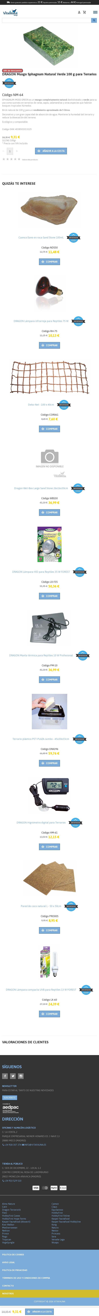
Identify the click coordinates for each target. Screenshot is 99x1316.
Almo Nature (8, 1204)
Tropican (6, 1239)
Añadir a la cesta (50, 150)
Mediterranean (9, 1227)
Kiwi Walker (8, 1224)
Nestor (55, 1230)
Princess (56, 1233)
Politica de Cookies (13, 1254)
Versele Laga (58, 1239)
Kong (54, 1224)
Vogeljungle (8, 1242)
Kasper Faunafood (61, 1218)
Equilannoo (57, 1209)
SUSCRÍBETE (9, 1098)
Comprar (49, 261)
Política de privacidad (14, 1270)
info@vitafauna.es (34, 1144)
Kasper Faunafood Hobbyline (66, 1221)
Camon (55, 1204)
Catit (4, 1207)
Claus (54, 1207)
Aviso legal (8, 1262)
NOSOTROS (8, 1293)
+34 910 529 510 (11, 1180)
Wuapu (55, 1242)
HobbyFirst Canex (11, 1215)
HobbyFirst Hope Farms (14, 1218)
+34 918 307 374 (11, 1144)
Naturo (55, 1227)
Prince (5, 1233)
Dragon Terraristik (11, 1209)
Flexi (4, 1212)
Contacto (8, 1286)
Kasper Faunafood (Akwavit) (16, 1221)
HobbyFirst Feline (61, 1215)
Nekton (6, 1230)
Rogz (4, 1236)
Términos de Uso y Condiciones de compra (26, 1278)
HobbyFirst (57, 1212)
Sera (54, 1236)
